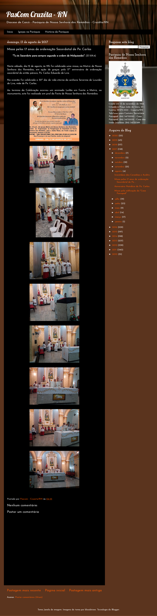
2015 (115, 232)
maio (117, 208)
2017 (115, 149)
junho (118, 203)
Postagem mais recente (24, 590)
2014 (115, 236)
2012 (115, 245)
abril (117, 212)
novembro (120, 158)
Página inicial (55, 590)
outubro (119, 162)
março (118, 217)
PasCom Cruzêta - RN (36, 14)
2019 (115, 140)
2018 (115, 145)
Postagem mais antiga (85, 590)
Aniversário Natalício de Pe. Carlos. (132, 186)
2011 (114, 250)
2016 (115, 227)
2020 (115, 136)
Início (10, 32)
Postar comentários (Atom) (28, 597)
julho (117, 199)
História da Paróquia (57, 32)
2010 (115, 254)
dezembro (120, 153)
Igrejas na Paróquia (29, 32)
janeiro (118, 222)
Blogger (115, 610)
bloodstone (90, 610)
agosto (119, 171)
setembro (120, 167)
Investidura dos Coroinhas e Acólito (132, 175)
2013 (115, 241)
